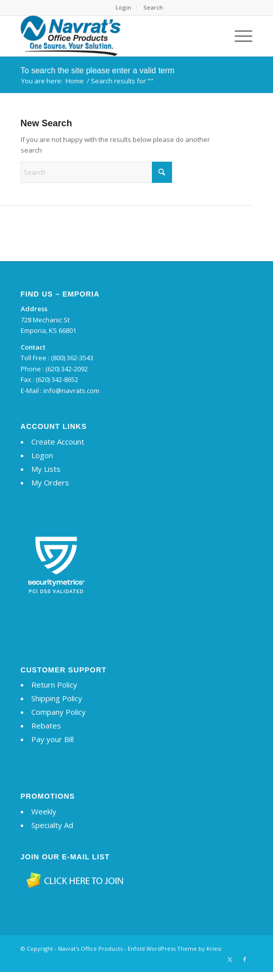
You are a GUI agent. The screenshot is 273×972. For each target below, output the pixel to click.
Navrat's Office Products (90, 948)
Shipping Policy (56, 698)
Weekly (44, 811)
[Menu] (238, 36)
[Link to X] (229, 959)
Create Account (57, 441)
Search (153, 7)
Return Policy (54, 684)
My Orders (50, 482)
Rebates (46, 725)
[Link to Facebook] (244, 959)
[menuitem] (124, 7)
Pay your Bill (52, 739)
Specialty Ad (52, 825)
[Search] (96, 172)
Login (123, 7)
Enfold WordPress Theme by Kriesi (175, 948)
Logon (42, 455)
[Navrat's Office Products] (113, 36)
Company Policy (58, 712)
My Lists (46, 469)
